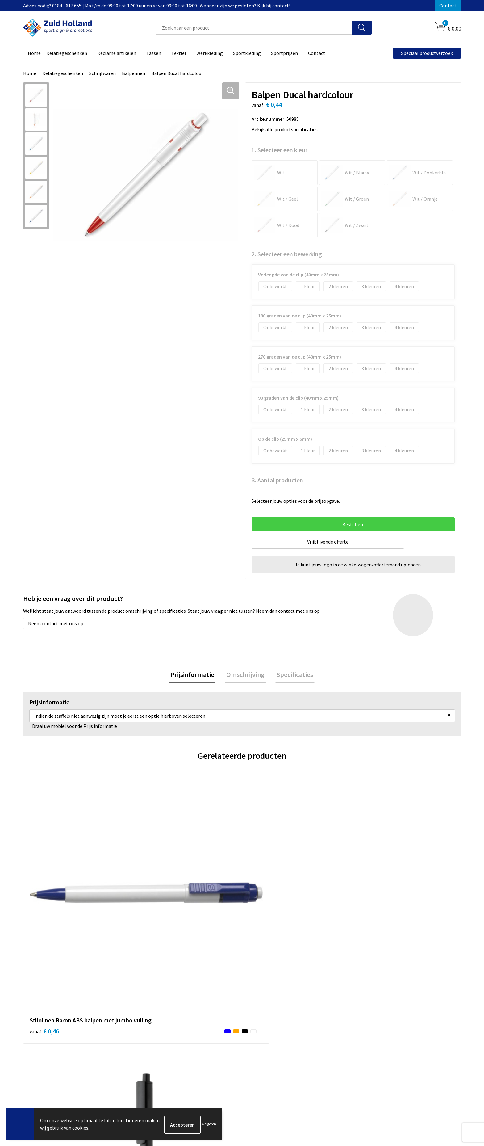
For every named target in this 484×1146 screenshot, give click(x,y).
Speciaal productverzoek (427, 53)
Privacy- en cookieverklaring (385, 1012)
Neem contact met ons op (55, 623)
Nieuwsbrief (206, 1012)
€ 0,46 (44, 905)
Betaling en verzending (218, 1021)
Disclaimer (367, 1021)
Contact (448, 5)
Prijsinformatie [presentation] (195, 675)
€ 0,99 (153, 905)
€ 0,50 (263, 905)
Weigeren (209, 1124)
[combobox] (254, 28)
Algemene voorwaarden (381, 1002)
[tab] (195, 675)
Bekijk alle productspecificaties (287, 129)
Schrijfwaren (102, 73)
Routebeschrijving (213, 1030)
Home (29, 73)
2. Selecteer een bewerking (287, 254)
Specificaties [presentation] (292, 675)
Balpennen (133, 73)
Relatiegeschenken (62, 73)
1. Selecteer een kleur (279, 150)
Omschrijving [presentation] (245, 675)
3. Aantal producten (277, 480)
